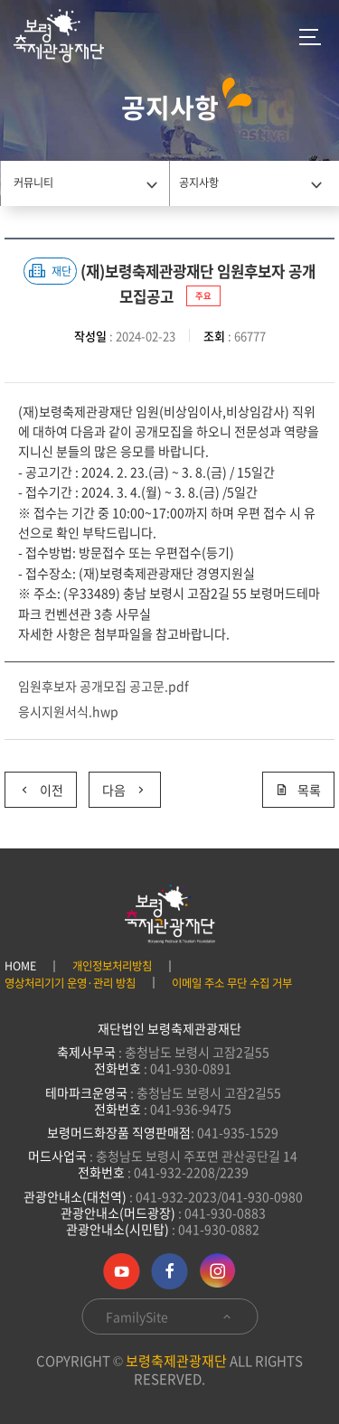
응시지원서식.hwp (68, 711)
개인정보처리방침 (112, 966)
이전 (34, 786)
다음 (118, 786)
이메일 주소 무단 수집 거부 (232, 983)
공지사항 (199, 182)
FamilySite (169, 1316)
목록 (298, 790)
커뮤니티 (33, 182)
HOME (20, 966)
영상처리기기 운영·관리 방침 (70, 983)
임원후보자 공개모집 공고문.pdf (103, 686)
